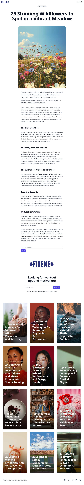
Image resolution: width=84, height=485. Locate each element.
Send (23, 251)
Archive (25, 480)
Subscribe (80, 2)
